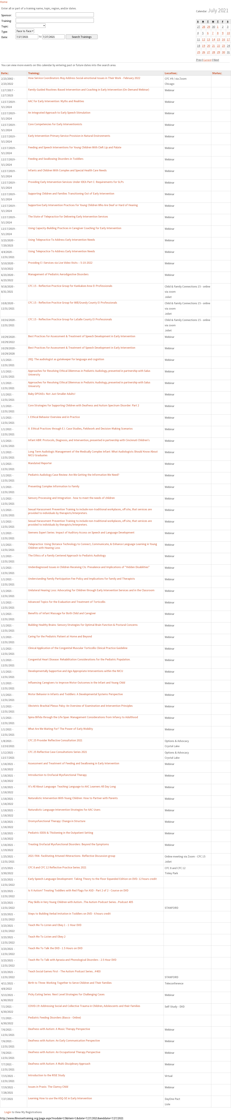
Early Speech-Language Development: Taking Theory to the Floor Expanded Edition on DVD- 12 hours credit (92, 879)
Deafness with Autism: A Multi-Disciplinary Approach (59, 1063)
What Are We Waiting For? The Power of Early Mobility (60, 729)
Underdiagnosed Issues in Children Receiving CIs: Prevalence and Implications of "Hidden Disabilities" (89, 567)
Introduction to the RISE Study (46, 1075)
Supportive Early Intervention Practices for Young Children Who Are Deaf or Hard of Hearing (83, 205)
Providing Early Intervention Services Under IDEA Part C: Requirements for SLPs (76, 182)
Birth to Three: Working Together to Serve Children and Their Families (70, 983)
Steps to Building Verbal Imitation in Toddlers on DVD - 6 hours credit (69, 913)
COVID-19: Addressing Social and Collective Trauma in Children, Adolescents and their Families (84, 1006)
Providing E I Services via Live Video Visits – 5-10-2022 (60, 262)
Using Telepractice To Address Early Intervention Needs (61, 239)
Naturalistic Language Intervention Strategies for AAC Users (64, 809)
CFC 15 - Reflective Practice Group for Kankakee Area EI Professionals (70, 286)
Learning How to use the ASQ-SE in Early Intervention (60, 1098)
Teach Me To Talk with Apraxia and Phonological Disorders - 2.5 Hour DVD (72, 960)
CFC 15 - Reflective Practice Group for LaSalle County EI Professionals (70, 319)
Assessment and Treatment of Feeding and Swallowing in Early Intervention (73, 763)
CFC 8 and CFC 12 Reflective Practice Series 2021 (57, 867)
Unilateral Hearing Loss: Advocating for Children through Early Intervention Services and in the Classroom (91, 590)
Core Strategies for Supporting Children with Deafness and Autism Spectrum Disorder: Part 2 (83, 405)
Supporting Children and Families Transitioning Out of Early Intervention (71, 193)
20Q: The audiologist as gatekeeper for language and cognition (66, 359)
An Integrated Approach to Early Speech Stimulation (59, 112)
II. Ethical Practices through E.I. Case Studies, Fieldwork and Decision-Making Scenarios (80, 428)
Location (171, 73)
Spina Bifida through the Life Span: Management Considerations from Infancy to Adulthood (83, 717)
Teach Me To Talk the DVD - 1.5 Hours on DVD (55, 948)
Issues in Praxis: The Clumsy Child (48, 1086)
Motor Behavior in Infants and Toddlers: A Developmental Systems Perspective (75, 694)
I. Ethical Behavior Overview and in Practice (54, 417)
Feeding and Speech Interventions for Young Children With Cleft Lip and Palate (74, 147)
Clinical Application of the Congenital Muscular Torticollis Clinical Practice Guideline (77, 648)
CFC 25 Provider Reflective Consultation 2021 (55, 740)
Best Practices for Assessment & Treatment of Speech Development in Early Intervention (81, 336)
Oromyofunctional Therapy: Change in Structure (56, 821)
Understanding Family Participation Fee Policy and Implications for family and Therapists (81, 578)
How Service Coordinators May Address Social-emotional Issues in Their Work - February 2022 (84, 78)
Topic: (5, 26)
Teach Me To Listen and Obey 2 (46, 936)
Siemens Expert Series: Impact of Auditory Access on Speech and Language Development (81, 532)
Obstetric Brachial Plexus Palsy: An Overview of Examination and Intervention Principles (80, 706)
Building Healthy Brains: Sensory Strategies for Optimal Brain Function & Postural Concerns (83, 625)
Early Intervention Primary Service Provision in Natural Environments (69, 136)
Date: (4, 37)
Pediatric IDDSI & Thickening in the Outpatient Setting (60, 832)
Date (5, 73)
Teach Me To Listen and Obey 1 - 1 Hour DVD (54, 925)
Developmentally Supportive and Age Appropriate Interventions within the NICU (75, 671)
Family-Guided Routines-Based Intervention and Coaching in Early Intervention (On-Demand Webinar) (88, 89)
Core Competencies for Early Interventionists (55, 124)
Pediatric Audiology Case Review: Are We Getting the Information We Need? (73, 475)
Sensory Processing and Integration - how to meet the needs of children (71, 498)
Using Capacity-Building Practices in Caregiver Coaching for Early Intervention (74, 228)
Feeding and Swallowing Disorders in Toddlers (55, 159)
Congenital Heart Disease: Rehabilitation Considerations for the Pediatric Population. (79, 659)
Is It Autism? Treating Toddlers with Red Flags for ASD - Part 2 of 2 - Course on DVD (78, 890)
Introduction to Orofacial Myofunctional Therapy (57, 775)
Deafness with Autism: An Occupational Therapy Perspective (64, 1052)
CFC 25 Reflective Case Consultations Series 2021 (57, 752)
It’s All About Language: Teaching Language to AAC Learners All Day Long (72, 786)
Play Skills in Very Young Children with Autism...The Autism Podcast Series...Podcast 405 (80, 902)
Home (3, 2)
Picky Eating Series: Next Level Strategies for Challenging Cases (66, 994)
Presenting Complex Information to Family (53, 486)
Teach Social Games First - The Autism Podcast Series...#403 (64, 971)
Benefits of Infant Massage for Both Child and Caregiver (62, 613)
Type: (4, 31)
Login (7, 1112)
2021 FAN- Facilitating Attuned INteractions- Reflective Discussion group (71, 856)
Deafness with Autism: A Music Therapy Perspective (59, 1029)
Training (34, 73)
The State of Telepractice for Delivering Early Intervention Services (68, 216)
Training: (6, 21)
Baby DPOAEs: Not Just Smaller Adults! (51, 394)
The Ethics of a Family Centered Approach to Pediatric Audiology (67, 555)
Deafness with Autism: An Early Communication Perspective (64, 1040)
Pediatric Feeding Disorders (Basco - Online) (54, 1017)
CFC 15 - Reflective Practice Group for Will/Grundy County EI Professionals (72, 302)
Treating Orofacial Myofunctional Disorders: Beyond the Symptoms (68, 844)
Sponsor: (6, 15)
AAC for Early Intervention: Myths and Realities (56, 101)
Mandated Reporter (40, 463)
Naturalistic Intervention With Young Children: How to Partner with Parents (73, 798)
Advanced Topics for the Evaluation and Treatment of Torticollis (66, 602)
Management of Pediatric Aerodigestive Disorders (58, 274)
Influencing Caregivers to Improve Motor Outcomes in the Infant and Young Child (76, 682)
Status (217, 73)
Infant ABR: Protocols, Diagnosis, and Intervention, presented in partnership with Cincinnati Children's (89, 440)
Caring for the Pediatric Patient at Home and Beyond (60, 636)
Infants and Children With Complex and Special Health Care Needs (67, 170)
